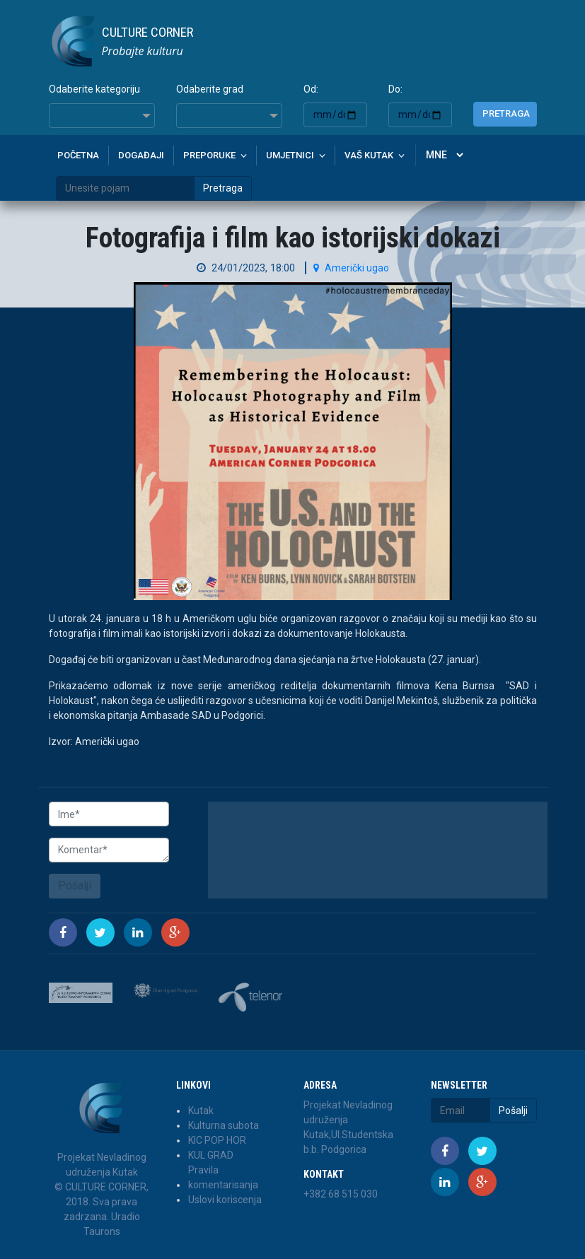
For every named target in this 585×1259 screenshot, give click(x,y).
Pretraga (506, 113)
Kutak (201, 1110)
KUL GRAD (210, 1155)
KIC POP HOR (217, 1140)
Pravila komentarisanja (223, 1177)
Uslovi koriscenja (225, 1199)
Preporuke (209, 155)
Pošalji (74, 885)
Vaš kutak (368, 155)
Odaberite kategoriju (94, 89)
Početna (78, 155)
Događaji (141, 155)
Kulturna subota (223, 1125)
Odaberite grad (209, 89)
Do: (395, 89)
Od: (310, 89)
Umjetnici (290, 155)
